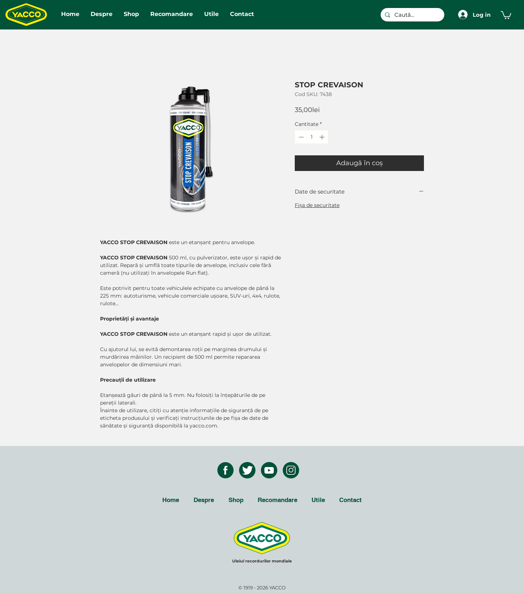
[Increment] (322, 137)
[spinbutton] (311, 137)
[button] (506, 14)
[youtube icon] (269, 470)
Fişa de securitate (317, 205)
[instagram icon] (291, 470)
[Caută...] (411, 14)
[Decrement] (300, 137)
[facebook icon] (225, 470)
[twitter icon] (247, 470)
